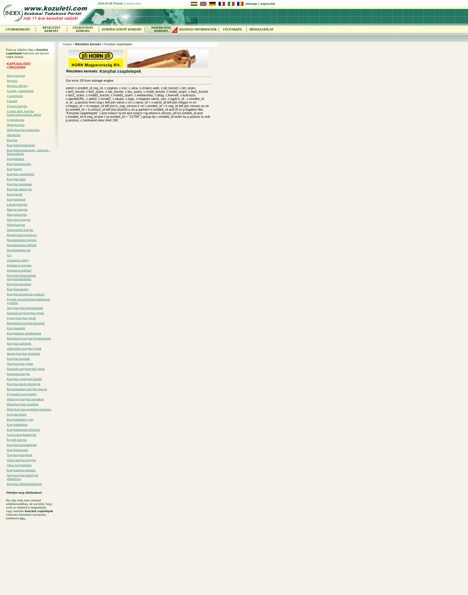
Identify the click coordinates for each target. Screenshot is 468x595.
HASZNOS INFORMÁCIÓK (198, 29)
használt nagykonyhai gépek (25, 313)
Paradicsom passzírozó (22, 235)
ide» (23, 518)
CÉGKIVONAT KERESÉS (83, 29)
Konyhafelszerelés (19, 164)
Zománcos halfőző (19, 270)
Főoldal (67, 44)
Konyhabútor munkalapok (24, 333)
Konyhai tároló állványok (23, 384)
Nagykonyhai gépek (20, 363)
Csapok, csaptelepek (20, 90)
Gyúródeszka (15, 119)
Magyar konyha (17, 209)
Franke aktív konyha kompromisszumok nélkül (24, 112)
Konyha (12, 140)
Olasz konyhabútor (19, 465)
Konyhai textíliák (18, 358)
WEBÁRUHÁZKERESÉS (161, 29)
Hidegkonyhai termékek (23, 404)
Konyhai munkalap (19, 184)
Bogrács (12, 80)
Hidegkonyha (15, 124)
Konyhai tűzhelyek (19, 189)
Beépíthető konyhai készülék (26, 323)
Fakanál (12, 101)
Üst (9, 255)
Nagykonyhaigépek (20, 455)
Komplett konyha (18, 373)
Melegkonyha (16, 224)
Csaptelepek (15, 96)
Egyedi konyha (17, 439)
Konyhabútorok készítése (23, 429)
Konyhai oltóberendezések (24, 484)
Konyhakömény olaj (20, 419)
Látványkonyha (17, 204)
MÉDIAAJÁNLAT (261, 29)
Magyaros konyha (18, 219)
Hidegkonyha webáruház (23, 130)
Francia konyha (17, 106)
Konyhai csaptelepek (20, 174)
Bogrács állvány (17, 85)
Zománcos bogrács (19, 265)
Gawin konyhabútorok (21, 434)
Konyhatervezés (17, 450)
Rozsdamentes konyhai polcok (27, 389)
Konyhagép (14, 169)
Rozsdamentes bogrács (22, 240)
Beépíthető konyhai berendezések (29, 338)
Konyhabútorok (17, 424)
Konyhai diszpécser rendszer (25, 294)
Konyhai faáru (16, 179)
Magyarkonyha (17, 214)
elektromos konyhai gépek (24, 348)
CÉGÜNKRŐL (232, 29)
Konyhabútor (15, 158)
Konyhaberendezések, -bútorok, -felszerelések (29, 151)
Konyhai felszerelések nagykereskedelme (21, 277)
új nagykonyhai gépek (21, 318)
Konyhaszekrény (18, 289)
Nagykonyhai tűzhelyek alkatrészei (22, 476)
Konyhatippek (16, 199)
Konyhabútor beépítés (21, 470)
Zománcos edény (18, 260)
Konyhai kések (17, 414)
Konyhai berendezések (22, 444)
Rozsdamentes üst (18, 250)
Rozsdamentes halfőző (21, 245)
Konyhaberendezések (21, 145)
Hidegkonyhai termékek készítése (29, 409)
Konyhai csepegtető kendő (24, 379)
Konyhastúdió (16, 328)
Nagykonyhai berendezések (25, 308)
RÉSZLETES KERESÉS (51, 29)
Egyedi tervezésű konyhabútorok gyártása (28, 301)
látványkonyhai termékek (23, 353)
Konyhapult (14, 194)
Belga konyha (16, 75)
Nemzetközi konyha (20, 229)
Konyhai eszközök (19, 343)
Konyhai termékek (19, 284)
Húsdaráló (13, 135)
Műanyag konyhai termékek (25, 399)
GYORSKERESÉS (17, 29)
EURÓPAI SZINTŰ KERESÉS (122, 29)
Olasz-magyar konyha (21, 460)
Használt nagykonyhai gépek (26, 368)
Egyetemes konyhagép (21, 394)
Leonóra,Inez (132, 3)
